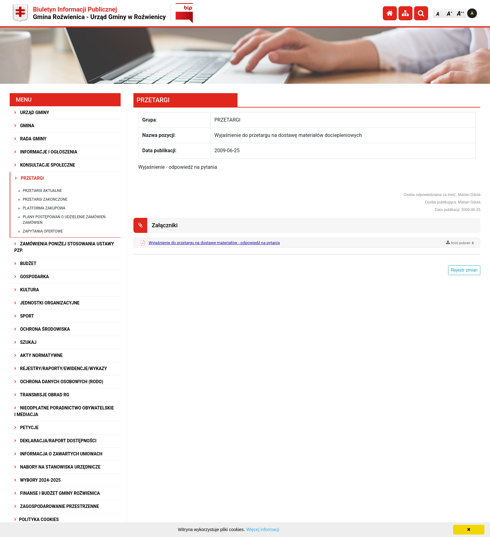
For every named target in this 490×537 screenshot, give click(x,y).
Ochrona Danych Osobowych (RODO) (58, 381)
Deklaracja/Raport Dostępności (55, 440)
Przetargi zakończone (45, 199)
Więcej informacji (262, 529)
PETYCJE (26, 427)
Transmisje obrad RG (41, 394)
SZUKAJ (25, 342)
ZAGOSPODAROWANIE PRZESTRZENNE (56, 506)
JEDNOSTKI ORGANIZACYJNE (47, 302)
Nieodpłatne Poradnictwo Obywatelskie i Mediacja (64, 411)
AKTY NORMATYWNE (38, 355)
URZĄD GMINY (31, 112)
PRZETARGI (29, 178)
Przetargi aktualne (42, 190)
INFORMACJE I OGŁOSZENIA (45, 151)
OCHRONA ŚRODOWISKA (42, 329)
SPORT (24, 316)
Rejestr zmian (464, 270)
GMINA (24, 125)
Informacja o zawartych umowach (58, 453)
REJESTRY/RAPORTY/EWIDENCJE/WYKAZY (60, 368)
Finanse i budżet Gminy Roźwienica (57, 493)
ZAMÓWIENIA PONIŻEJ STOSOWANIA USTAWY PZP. (64, 247)
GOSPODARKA (31, 276)
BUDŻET (25, 263)
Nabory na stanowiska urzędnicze (57, 466)
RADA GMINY (30, 138)
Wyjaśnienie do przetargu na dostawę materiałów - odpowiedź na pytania (214, 242)
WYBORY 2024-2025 (37, 480)
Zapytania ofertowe (43, 231)
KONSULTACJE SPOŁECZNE (44, 165)
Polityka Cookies (36, 519)
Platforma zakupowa (44, 208)
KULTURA (26, 289)
